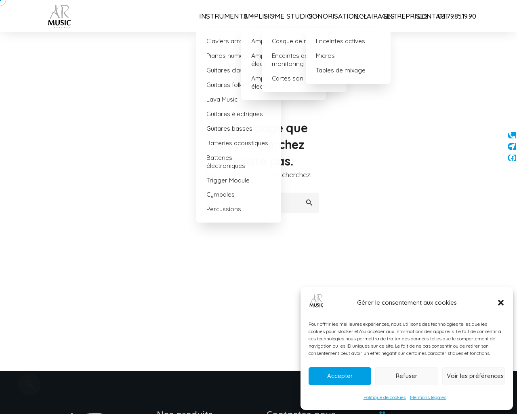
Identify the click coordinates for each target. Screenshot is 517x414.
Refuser (407, 376)
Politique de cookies (385, 397)
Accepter (340, 376)
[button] (501, 303)
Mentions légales (428, 397)
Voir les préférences (475, 376)
